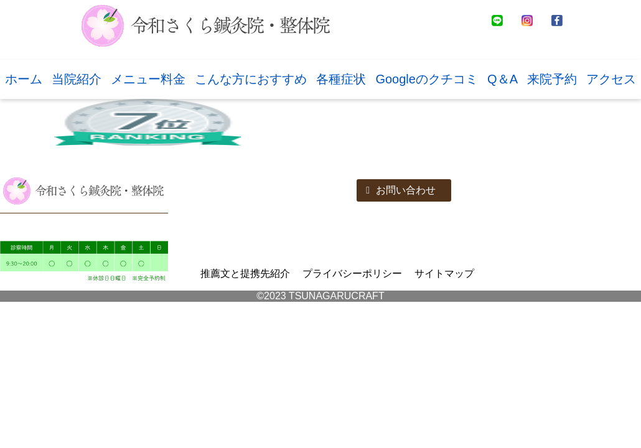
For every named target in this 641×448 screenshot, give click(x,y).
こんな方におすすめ (251, 79)
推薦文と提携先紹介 (245, 273)
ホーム (23, 79)
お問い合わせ (401, 190)
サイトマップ (444, 273)
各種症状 (341, 79)
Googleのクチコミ (426, 79)
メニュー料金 (148, 79)
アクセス (611, 79)
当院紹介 (76, 79)
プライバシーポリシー (352, 273)
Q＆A (502, 79)
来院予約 (552, 79)
